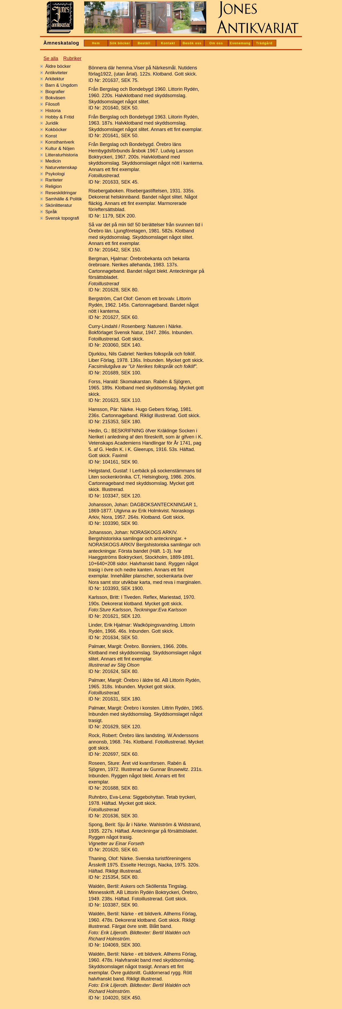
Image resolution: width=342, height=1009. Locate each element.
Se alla (51, 58)
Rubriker (72, 58)
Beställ (144, 43)
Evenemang (240, 43)
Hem (96, 43)
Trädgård (264, 43)
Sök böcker (120, 43)
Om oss (216, 43)
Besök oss (192, 43)
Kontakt (168, 43)
